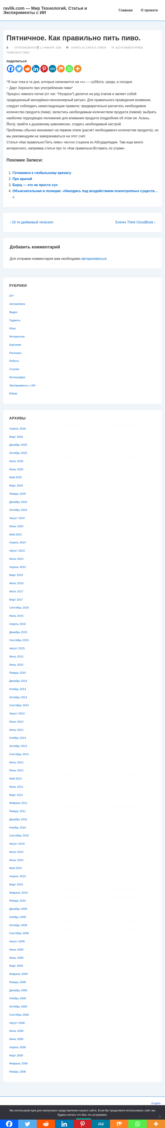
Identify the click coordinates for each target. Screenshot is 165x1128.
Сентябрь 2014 (19, 705)
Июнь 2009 (16, 957)
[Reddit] (27, 68)
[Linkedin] (36, 68)
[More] (77, 68)
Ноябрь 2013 (17, 737)
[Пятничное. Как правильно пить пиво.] (50, 47)
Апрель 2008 (17, 1047)
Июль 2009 (16, 949)
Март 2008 (16, 1055)
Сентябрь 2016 (19, 607)
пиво (25, 52)
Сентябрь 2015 (19, 640)
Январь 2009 (17, 982)
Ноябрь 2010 (17, 827)
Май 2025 (15, 477)
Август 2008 (17, 1022)
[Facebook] (10, 68)
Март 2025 (16, 485)
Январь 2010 (17, 900)
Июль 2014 (16, 721)
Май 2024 (15, 534)
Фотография (17, 377)
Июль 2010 (16, 851)
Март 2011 (16, 795)
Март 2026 (16, 436)
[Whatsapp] (69, 68)
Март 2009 (16, 965)
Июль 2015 (16, 656)
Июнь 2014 (16, 729)
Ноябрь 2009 (17, 917)
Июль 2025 (16, 461)
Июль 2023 (16, 558)
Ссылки (14, 369)
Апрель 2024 (17, 542)
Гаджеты (14, 320)
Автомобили (17, 304)
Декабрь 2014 (18, 680)
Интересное (17, 336)
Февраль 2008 (18, 1063)
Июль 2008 (16, 1030)
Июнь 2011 (16, 786)
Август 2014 (17, 713)
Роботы (14, 360)
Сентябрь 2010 (19, 835)
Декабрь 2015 (18, 632)
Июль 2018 (16, 583)
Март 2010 (16, 884)
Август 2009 (17, 941)
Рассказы (15, 353)
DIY (11, 295)
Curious (90, 47)
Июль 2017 (16, 591)
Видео (13, 312)
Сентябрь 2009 (19, 933)
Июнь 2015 (16, 664)
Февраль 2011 (18, 803)
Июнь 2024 (16, 526)
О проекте (149, 10)
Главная (126, 10)
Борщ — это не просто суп (35, 185)
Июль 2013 (16, 762)
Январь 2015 (17, 672)
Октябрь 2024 (18, 509)
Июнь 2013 (16, 770)
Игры (12, 328)
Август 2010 (17, 843)
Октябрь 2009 (18, 925)
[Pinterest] (44, 68)
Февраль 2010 (18, 892)
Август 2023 (17, 550)
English (156, 1103)
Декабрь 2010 (18, 819)
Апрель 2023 (17, 567)
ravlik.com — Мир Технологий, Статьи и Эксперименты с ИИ (45, 10)
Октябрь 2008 (18, 1006)
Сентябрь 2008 (19, 1014)
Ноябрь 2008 (17, 998)
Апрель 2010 (17, 876)
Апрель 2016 (17, 624)
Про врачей (22, 179)
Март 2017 (16, 599)
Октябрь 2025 (18, 453)
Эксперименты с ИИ (22, 385)
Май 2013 (15, 778)
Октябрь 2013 (18, 746)
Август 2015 (17, 648)
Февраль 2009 (18, 974)
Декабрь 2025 (18, 444)
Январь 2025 (17, 493)
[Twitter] (19, 68)
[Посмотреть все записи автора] (8, 47)
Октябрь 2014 (18, 697)
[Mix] (61, 68)
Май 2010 (15, 868)
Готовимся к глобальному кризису (41, 173)
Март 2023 (16, 575)
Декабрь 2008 (18, 990)
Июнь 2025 (16, 469)
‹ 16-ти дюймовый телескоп (31, 222)
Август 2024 (17, 518)
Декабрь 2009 (18, 908)
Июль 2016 (16, 615)
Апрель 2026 (17, 428)
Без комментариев (129, 47)
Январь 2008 (17, 1071)
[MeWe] (52, 68)
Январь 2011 (17, 811)
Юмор (102, 47)
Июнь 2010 (16, 860)
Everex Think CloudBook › (135, 222)
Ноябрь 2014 (17, 689)
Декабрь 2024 (18, 502)
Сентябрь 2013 (19, 754)
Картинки (15, 344)
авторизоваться (93, 258)
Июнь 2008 (16, 1039)
